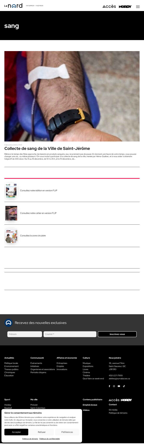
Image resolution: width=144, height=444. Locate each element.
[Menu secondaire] (138, 7)
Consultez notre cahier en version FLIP (38, 213)
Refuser (42, 432)
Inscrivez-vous (117, 334)
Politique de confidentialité (49, 439)
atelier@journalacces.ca (119, 379)
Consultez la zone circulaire (33, 236)
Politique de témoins (30, 439)
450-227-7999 (116, 376)
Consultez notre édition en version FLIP (38, 191)
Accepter (16, 432)
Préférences (67, 432)
